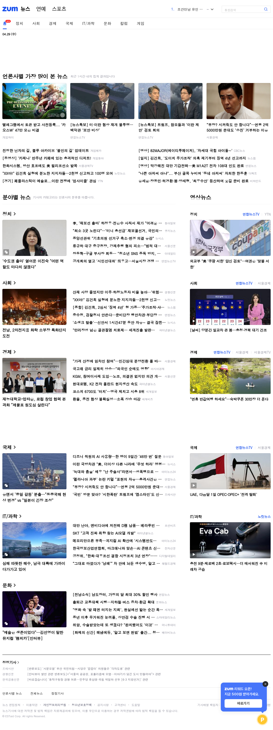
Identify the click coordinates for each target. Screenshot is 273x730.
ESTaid (9, 716)
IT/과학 (88, 23)
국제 (69, 23)
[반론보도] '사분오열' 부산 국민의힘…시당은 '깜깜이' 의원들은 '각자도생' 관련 (78, 668)
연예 (41, 9)
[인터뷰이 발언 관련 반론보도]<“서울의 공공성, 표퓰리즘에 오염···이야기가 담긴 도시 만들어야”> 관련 (94, 674)
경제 (52, 23)
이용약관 (32, 705)
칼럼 (124, 23)
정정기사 (9, 662)
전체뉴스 (36, 693)
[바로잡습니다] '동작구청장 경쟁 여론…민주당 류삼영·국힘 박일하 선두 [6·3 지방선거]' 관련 (87, 679)
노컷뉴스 (264, 516)
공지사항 (103, 705)
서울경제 (212, 137)
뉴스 (25, 9)
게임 (140, 23)
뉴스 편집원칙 (11, 705)
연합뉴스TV (77, 137)
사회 (36, 23)
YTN (268, 214)
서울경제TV (262, 352)
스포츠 (59, 9)
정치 (19, 23)
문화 (107, 23)
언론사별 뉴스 (12, 693)
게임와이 (8, 137)
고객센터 (120, 705)
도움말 (136, 705)
